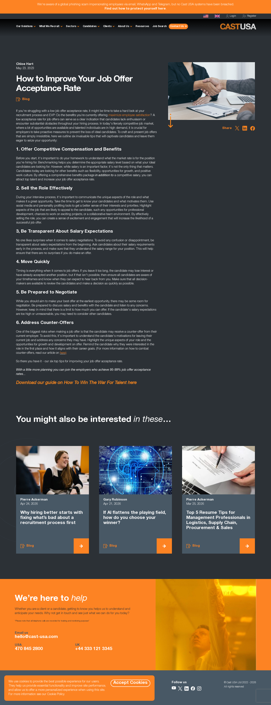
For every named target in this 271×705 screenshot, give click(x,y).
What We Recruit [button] (49, 26)
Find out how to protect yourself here (135, 8)
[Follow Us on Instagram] (199, 688)
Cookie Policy (56, 694)
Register (249, 16)
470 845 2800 (29, 649)
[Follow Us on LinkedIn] (186, 688)
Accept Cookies (130, 683)
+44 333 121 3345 (93, 649)
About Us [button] (123, 26)
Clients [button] (107, 26)
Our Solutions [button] (24, 26)
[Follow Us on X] (180, 688)
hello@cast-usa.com (36, 637)
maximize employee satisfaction (129, 115)
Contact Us (177, 26)
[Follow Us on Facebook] (193, 688)
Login (231, 16)
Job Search (159, 26)
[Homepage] (205, 16)
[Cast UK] (217, 16)
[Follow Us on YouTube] (174, 688)
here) (63, 353)
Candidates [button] (90, 26)
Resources (142, 26)
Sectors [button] (71, 26)
